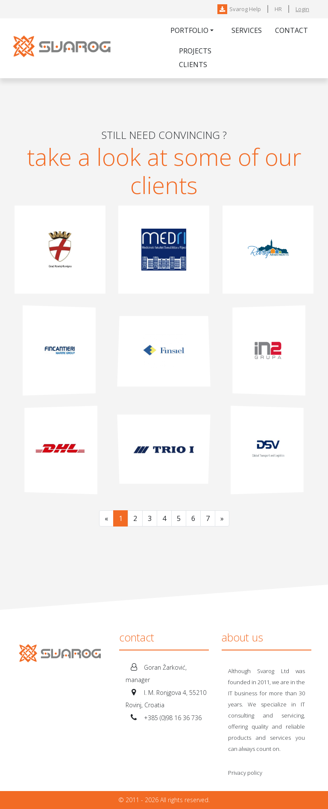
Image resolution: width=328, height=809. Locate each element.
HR (278, 9)
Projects (195, 51)
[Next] (222, 518)
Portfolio (189, 30)
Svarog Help (239, 9)
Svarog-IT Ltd (63, 48)
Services (246, 30)
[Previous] (106, 518)
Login (302, 9)
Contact (291, 30)
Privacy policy (245, 773)
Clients (193, 64)
